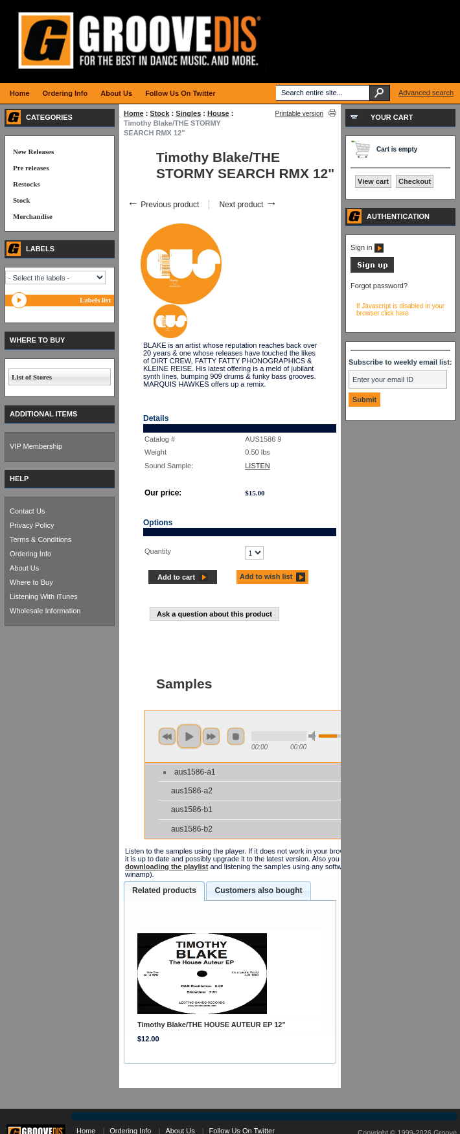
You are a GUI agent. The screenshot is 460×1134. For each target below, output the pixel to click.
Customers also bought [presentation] (258, 890)
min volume (314, 736)
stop (236, 736)
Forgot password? (379, 285)
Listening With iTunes (44, 596)
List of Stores (32, 377)
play (189, 736)
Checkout (414, 181)
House (218, 113)
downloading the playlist (166, 866)
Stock (159, 113)
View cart (373, 181)
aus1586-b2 (192, 828)
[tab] (164, 891)
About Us (24, 568)
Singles (188, 113)
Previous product (163, 204)
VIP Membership (36, 446)
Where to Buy (31, 582)
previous (167, 736)
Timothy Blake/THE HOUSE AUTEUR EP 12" (211, 1024)
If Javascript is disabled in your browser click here (400, 309)
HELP (19, 478)
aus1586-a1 (194, 772)
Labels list (95, 300)
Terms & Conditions (40, 539)
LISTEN (257, 466)
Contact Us (27, 511)
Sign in (367, 247)
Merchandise (32, 216)
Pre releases (31, 168)
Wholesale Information (45, 611)
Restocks (26, 184)
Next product (248, 204)
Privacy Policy (32, 525)
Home (134, 113)
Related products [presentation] (164, 890)
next (211, 736)
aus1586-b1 (192, 809)
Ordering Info (30, 554)
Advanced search (426, 92)
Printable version (299, 113)
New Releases (33, 151)
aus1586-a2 (192, 790)
